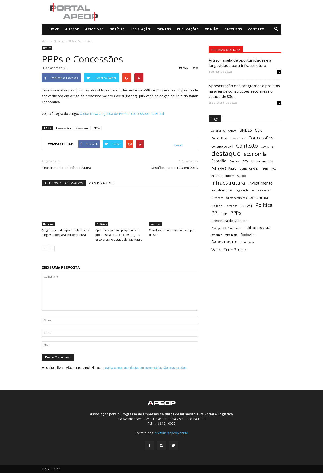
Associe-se (94, 29)
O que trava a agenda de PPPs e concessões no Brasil (122, 113)
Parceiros (233, 29)
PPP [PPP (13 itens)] (224, 214)
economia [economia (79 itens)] (255, 154)
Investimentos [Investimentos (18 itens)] (221, 190)
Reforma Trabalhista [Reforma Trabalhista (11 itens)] (224, 235)
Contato (256, 29)
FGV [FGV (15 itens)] (245, 161)
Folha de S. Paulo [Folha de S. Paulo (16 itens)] (223, 168)
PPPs (97, 128)
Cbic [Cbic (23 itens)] (258, 130)
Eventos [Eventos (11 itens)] (234, 161)
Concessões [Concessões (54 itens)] (260, 137)
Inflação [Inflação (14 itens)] (216, 176)
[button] (276, 29)
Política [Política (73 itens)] (264, 205)
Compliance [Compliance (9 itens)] (238, 138)
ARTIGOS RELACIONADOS (63, 183)
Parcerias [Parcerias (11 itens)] (231, 206)
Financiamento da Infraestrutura (66, 167)
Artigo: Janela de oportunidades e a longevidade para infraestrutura (240, 62)
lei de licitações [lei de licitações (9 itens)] (261, 190)
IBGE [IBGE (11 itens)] (265, 168)
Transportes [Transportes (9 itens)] (247, 242)
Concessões (63, 128)
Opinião (211, 29)
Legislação (140, 29)
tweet (178, 145)
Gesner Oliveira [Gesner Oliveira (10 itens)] (249, 168)
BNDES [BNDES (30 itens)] (246, 130)
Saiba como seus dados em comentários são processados (145, 367)
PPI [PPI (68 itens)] (214, 212)
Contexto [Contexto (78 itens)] (247, 145)
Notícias (116, 29)
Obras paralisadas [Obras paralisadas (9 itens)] (236, 197)
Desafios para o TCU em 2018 (174, 167)
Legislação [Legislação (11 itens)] (242, 190)
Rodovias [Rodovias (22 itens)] (248, 234)
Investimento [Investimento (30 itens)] (260, 183)
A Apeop (72, 29)
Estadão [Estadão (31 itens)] (218, 161)
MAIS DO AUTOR (100, 183)
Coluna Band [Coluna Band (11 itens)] (219, 138)
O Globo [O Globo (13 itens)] (216, 206)
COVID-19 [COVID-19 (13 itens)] (267, 146)
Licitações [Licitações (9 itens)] (217, 197)
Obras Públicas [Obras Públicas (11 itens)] (259, 197)
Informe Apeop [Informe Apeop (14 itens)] (235, 176)
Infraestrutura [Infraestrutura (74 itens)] (228, 182)
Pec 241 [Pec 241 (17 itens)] (246, 205)
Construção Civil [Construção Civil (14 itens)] (222, 146)
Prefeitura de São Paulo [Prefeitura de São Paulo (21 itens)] (230, 220)
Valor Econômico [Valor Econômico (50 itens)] (228, 249)
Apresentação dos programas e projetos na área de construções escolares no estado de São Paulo (118, 234)
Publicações (188, 29)
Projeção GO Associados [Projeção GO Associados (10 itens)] (226, 228)
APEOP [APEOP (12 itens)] (232, 131)
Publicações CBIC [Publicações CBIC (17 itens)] (257, 227)
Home (54, 29)
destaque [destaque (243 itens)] (226, 153)
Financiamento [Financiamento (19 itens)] (262, 161)
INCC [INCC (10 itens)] (273, 168)
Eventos (163, 29)
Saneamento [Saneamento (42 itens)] (224, 242)
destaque (82, 128)
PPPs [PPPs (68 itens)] (235, 212)
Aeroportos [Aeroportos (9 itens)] (218, 130)
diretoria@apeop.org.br (171, 433)
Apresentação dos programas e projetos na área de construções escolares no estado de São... (244, 91)
